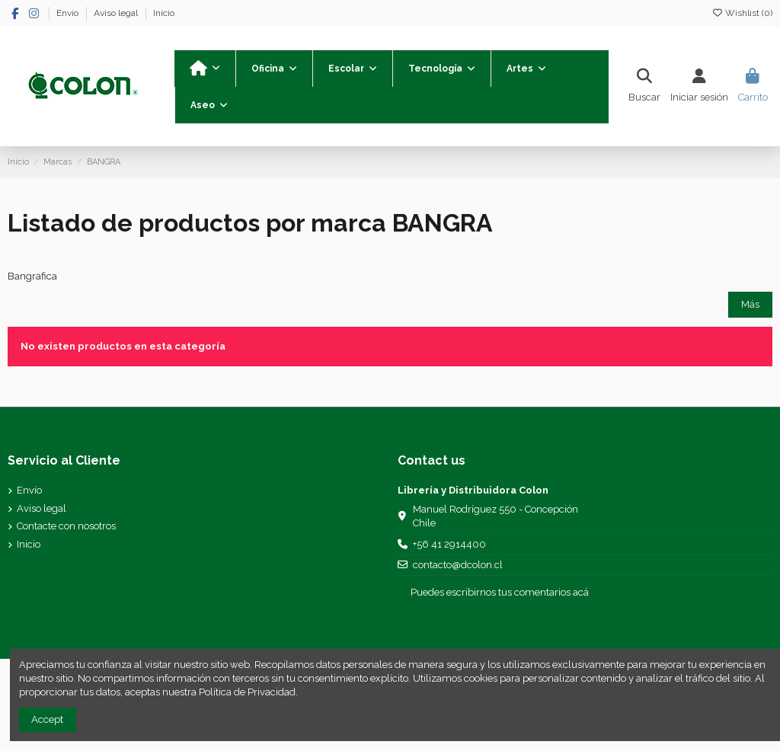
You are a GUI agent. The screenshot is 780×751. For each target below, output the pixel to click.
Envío (68, 13)
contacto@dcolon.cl (458, 564)
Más (750, 304)
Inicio (163, 13)
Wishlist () (741, 13)
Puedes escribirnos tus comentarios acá (500, 592)
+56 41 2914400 (449, 544)
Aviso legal (117, 13)
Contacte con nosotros (66, 526)
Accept (47, 719)
